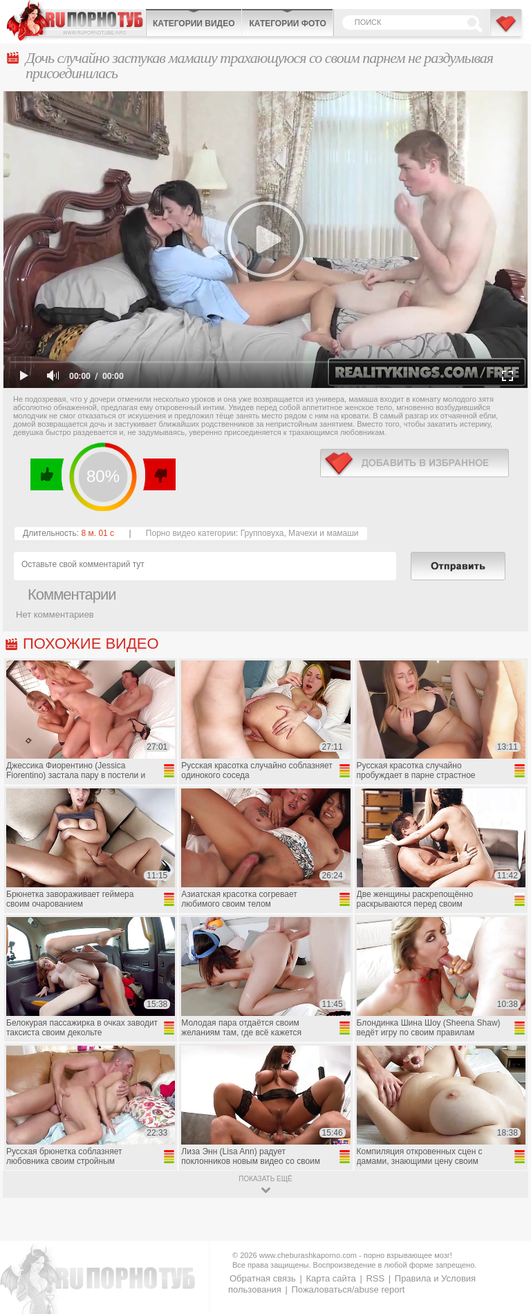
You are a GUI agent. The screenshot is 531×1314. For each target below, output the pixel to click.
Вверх (504, 1234)
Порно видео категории (191, 533)
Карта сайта (330, 1278)
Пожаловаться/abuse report (347, 1289)
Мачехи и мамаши (323, 533)
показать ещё (265, 1179)
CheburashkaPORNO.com (76, 20)
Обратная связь (263, 1278)
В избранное (507, 29)
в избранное (414, 463)
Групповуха (262, 533)
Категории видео (193, 23)
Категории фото (287, 23)
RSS (375, 1278)
